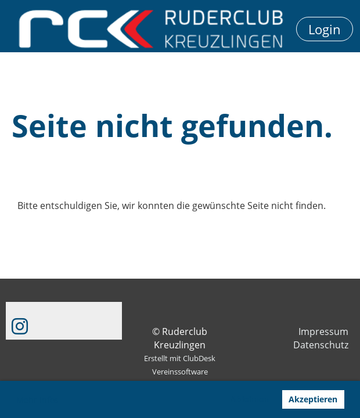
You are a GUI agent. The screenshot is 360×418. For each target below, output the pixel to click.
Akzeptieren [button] (313, 399)
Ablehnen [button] (250, 399)
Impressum (323, 331)
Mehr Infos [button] (37, 399)
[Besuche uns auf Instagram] (20, 326)
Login (324, 29)
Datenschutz (320, 344)
